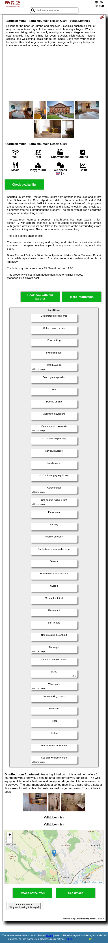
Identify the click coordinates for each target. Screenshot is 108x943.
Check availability (24, 184)
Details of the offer (32, 893)
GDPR (69, 939)
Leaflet (82, 882)
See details (75, 893)
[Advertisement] (54, 74)
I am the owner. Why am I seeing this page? (24, 906)
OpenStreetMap (95, 882)
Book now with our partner (40, 297)
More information (82, 296)
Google (49, 935)
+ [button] (9, 835)
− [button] (9, 840)
